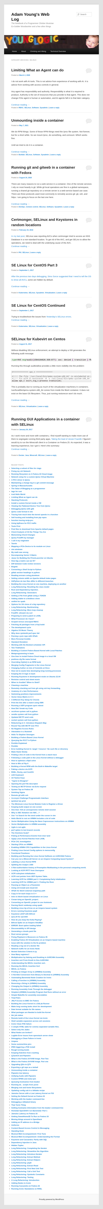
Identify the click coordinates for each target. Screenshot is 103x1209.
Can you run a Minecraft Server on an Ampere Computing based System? (42, 859)
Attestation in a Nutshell (21, 732)
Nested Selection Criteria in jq (24, 952)
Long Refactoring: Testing (22, 1177)
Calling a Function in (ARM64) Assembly (28, 980)
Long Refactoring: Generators (24, 593)
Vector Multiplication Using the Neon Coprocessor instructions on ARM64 (42, 821)
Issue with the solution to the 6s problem (28, 943)
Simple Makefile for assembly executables (29, 995)
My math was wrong (19, 552)
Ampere (14, 1041)
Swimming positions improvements (26, 694)
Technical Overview (58, 51)
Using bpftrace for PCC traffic (23, 523)
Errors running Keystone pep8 (24, 911)
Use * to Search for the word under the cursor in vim (33, 815)
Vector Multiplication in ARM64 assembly (28, 824)
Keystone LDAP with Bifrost (23, 914)
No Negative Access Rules (22, 729)
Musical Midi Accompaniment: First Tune (28, 1134)
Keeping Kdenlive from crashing (25, 1053)
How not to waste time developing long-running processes (36, 671)
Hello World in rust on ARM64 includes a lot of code (33, 818)
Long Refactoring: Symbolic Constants (27, 1174)
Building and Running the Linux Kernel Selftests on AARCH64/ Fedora (41, 856)
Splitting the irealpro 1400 (22, 865)
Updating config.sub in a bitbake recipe (28, 1090)
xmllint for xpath (18, 601)
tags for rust (16, 491)
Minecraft (33, 455)
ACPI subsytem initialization (23, 873)
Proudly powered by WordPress (51, 1199)
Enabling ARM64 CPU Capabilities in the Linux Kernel (34, 847)
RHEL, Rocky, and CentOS (22, 772)
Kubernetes (23, 293)
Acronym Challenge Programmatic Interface (30, 798)
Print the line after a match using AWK (27, 703)
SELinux (27, 108)
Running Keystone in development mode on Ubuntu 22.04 (35, 677)
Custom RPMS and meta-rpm (23, 1079)
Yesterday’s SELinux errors (58, 316)
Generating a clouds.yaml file (23, 931)
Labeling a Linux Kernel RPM (23, 862)
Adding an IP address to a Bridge (25, 1122)
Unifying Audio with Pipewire (23, 1076)
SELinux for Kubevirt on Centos (38, 339)
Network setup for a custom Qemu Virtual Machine (32, 477)
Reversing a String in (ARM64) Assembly (28, 983)
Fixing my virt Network (20, 471)
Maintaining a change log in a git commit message (32, 483)
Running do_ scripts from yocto (24, 1085)
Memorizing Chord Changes (23, 535)
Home (14, 51)
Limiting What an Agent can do (37, 70)
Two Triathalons (18, 648)
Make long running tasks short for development (31, 1006)
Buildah (22, 155)
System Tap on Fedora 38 (22, 789)
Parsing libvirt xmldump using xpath (26, 905)
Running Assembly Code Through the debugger (31, 989)
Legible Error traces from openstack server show (32, 1035)
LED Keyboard (17, 775)
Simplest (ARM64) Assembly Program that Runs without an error (38, 992)
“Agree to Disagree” (19, 781)
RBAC (21, 108)
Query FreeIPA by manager (22, 538)
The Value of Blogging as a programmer (28, 489)
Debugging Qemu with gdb (22, 509)
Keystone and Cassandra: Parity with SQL (29, 1140)
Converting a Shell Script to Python (26, 569)
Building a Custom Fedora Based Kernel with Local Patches (36, 651)
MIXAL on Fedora (18, 969)
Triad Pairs (15, 998)
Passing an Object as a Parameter (25, 885)
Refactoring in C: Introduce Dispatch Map (28, 723)
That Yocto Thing (18, 1105)
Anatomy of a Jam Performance (24, 691)
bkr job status (17, 1015)
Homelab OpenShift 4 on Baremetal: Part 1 (29, 1111)
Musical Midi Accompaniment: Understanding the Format (35, 1137)
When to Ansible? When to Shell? (25, 682)
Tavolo (14, 543)
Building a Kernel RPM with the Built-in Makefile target (34, 766)
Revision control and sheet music (25, 679)
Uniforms (15, 1125)
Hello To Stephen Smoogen (22, 735)
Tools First (15, 526)
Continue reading (20, 105)
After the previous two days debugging (28, 276)
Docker (21, 455)
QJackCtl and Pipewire (21, 1056)
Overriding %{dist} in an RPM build (26, 662)
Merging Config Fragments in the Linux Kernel (31, 665)
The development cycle (21, 627)
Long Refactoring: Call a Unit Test (25, 1171)
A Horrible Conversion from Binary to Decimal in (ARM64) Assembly (40, 975)
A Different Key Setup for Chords (25, 700)
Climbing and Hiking (38, 51)
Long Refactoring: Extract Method (25, 1157)
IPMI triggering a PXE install (23, 1047)
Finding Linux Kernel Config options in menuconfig (33, 850)
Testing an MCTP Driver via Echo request (28, 787)
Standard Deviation (19, 642)
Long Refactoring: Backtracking (24, 607)
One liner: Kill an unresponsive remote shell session (33, 810)
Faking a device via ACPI (21, 769)
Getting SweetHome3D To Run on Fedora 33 (30, 1116)
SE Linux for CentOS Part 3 (34, 265)
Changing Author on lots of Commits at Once (30, 668)
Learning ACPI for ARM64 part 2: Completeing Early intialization (38, 879)
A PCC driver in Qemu (20, 480)
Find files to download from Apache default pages (32, 529)
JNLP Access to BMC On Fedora (25, 1001)
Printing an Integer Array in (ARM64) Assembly (31, 972)
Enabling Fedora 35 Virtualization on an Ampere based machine (38, 940)
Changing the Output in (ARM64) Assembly (29, 986)
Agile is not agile (18, 827)
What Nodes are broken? (21, 1032)
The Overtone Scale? (20, 833)
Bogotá (14, 567)
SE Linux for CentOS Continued (38, 305)
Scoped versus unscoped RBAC (25, 622)
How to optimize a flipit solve (23, 761)
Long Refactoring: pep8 (21, 1163)
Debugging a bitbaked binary (23, 1102)
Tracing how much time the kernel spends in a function (34, 515)
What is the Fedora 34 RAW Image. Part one (29, 1062)
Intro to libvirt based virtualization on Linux (29, 897)
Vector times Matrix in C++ (22, 697)
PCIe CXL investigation (21, 842)
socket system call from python (24, 720)
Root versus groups (19, 934)
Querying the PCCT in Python (23, 740)
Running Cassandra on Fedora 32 (25, 1186)
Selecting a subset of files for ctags (26, 468)
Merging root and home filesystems (26, 1088)
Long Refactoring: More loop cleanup (27, 610)
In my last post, (18, 236)
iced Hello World (18, 494)
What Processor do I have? (22, 619)
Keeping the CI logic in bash (23, 674)
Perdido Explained (19, 743)
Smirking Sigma (18, 792)
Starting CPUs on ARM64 (21, 844)
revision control (32, 207)
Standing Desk (17, 1131)
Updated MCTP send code (22, 717)
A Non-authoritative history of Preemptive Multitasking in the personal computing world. (48, 868)
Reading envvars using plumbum (25, 575)
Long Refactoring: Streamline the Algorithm (29, 1151)
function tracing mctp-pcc (22, 520)
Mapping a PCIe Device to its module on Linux (30, 546)
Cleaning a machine (19, 685)
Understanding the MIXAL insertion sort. (28, 963)
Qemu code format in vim (22, 512)
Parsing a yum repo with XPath (24, 636)
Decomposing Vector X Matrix (24, 555)
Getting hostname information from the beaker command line (37, 1108)
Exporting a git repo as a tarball (24, 1067)
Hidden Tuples (17, 1145)
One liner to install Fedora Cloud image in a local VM (33, 656)
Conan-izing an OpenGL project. (25, 899)
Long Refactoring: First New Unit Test (27, 1168)
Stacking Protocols (19, 500)
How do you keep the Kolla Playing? (26, 920)
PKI (20, 252)
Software (35, 108)
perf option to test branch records (25, 830)
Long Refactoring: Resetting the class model (30, 587)
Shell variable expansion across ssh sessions (30, 1021)
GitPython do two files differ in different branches (32, 581)
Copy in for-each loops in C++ (24, 894)
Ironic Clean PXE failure (21, 1024)
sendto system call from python (24, 714)
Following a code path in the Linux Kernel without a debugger (37, 758)
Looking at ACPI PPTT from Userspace (27, 870)
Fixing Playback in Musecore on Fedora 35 (29, 937)
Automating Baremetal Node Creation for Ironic (31, 978)
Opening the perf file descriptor (24, 784)
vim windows (16, 549)
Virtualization (50, 293)
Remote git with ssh (19, 795)
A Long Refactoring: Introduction (25, 1180)
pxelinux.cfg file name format (23, 659)
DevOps (22, 207)
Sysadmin (44, 108)
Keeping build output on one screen (26, 807)
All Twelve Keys (18, 778)
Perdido (14, 746)
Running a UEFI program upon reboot (27, 705)
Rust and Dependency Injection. (24, 590)
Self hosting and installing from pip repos (28, 517)
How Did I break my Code (22, 708)
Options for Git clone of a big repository (28, 604)
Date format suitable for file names (26, 1009)
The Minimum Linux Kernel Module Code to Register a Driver (37, 804)
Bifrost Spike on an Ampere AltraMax (27, 923)
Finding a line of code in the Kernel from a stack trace (34, 755)
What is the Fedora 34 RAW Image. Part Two (30, 1059)
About (23, 51)
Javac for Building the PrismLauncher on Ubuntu (32, 558)
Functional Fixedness (20, 853)
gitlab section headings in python (25, 572)
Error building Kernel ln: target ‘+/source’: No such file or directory (39, 749)
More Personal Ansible (21, 639)
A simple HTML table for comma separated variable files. (35, 1027)
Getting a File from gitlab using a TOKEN (28, 596)
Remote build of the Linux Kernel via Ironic (29, 1018)
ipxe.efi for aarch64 (19, 917)
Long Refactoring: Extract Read (24, 1166)
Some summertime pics (21, 1044)
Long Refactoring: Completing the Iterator (29, 1148)
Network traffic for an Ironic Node (25, 949)
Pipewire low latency (20, 1073)
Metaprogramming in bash (22, 653)
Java (27, 455)
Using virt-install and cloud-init (24, 888)
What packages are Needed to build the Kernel (31, 1012)
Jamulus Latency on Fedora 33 (24, 1114)
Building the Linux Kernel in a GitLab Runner (30, 1004)
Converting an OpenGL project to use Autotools (31, 902)
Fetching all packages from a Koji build (27, 625)
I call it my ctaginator (20, 541)
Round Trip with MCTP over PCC (25, 726)
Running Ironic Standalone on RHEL (26, 1189)
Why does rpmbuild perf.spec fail (25, 633)
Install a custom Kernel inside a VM (26, 503)
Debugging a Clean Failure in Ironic (26, 1038)
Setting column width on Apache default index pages (33, 578)
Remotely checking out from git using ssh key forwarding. (36, 688)
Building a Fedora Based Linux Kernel (27, 737)
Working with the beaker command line (27, 1099)
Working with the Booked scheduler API (28, 645)
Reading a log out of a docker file (25, 946)
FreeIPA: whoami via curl (21, 613)
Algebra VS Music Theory (22, 630)
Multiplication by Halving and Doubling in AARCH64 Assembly (37, 957)
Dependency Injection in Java (23, 1142)
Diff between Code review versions (26, 564)
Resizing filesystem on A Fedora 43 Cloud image (31, 474)
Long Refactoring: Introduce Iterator (26, 1154)
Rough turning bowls (20, 1050)
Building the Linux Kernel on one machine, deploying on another (38, 584)
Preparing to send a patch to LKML (26, 616)
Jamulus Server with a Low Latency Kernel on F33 (32, 1093)
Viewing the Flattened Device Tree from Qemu (30, 506)
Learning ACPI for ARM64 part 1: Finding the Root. (32, 882)
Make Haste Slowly (19, 752)
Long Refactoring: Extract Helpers (25, 1160)
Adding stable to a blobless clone (25, 599)
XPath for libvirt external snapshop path (28, 891)
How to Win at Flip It (19, 763)
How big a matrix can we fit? (23, 561)
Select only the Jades (20, 1030)
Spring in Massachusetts (21, 486)
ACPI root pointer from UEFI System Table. (29, 876)
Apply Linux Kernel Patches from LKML (28, 839)
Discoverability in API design (23, 928)
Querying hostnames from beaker (25, 1082)
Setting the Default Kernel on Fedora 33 (28, 1096)
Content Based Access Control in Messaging (30, 1128)
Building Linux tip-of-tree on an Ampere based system (34, 908)
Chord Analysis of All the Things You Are (28, 532)
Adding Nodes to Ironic (21, 1183)
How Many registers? (20, 954)
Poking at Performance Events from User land (30, 836)
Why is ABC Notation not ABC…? (25, 813)
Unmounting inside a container (37, 120)
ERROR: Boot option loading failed (26, 925)
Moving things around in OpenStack (26, 1119)
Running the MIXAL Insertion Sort (25, 966)
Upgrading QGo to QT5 (21, 1064)
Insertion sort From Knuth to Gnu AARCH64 (29, 960)
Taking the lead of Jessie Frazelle (66, 439)
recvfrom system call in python (24, 711)
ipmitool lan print (18, 801)
